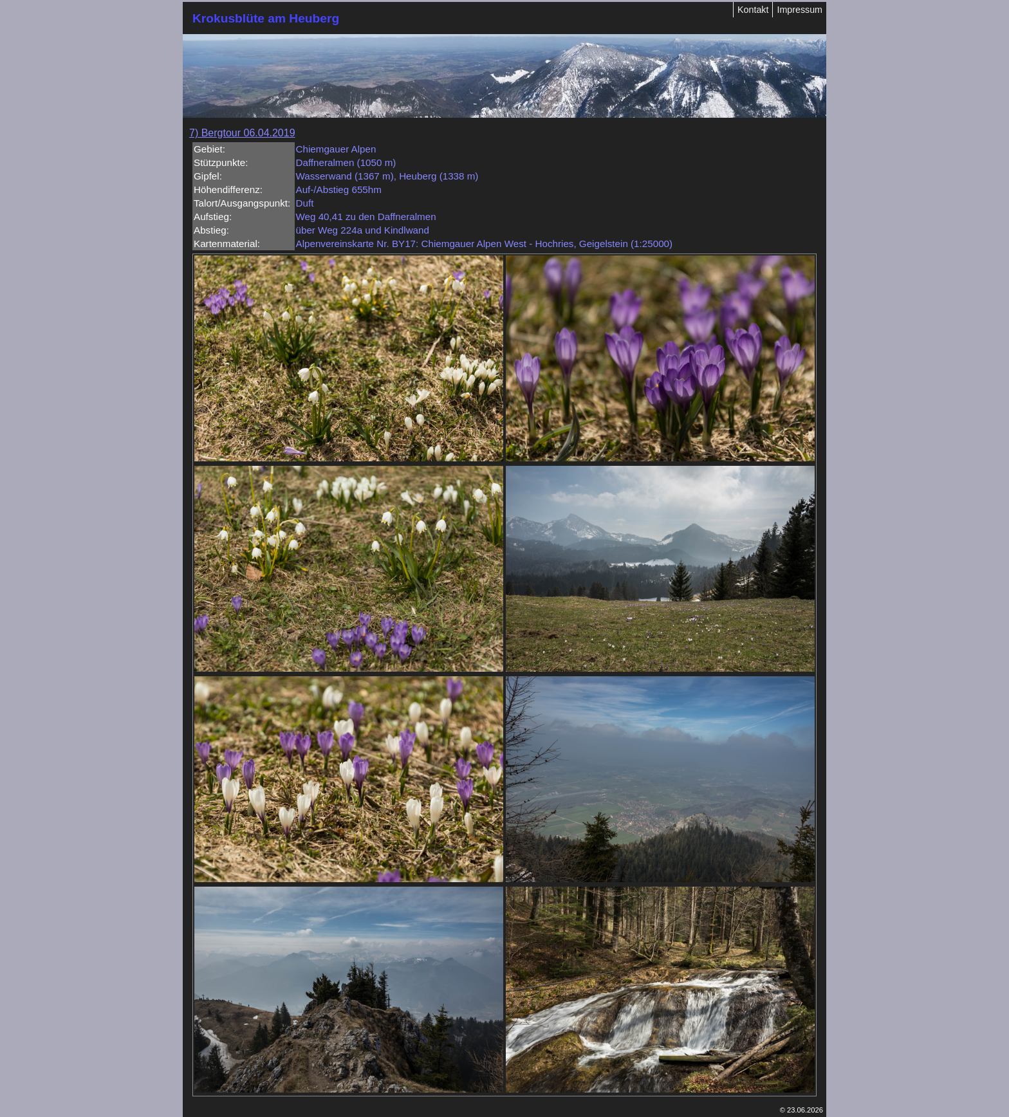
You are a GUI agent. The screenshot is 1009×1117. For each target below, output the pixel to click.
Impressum (799, 10)
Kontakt (752, 10)
